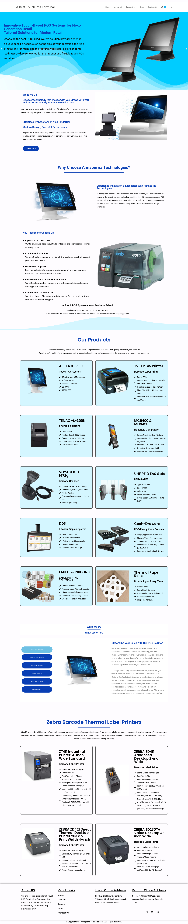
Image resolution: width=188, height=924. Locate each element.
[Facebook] (141, 912)
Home (61, 895)
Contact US (63, 913)
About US (62, 899)
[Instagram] (147, 912)
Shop (60, 908)
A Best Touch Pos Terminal (35, 7)
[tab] (37, 649)
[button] (1, 48)
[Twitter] (152, 912)
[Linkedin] (158, 912)
